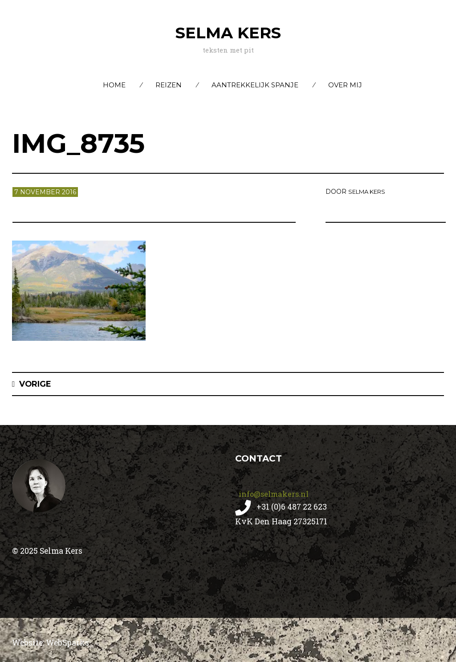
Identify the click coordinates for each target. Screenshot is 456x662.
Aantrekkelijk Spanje (255, 85)
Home (114, 85)
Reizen (168, 85)
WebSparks (72, 642)
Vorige (37, 384)
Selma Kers (228, 32)
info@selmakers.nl (275, 493)
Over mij (345, 85)
